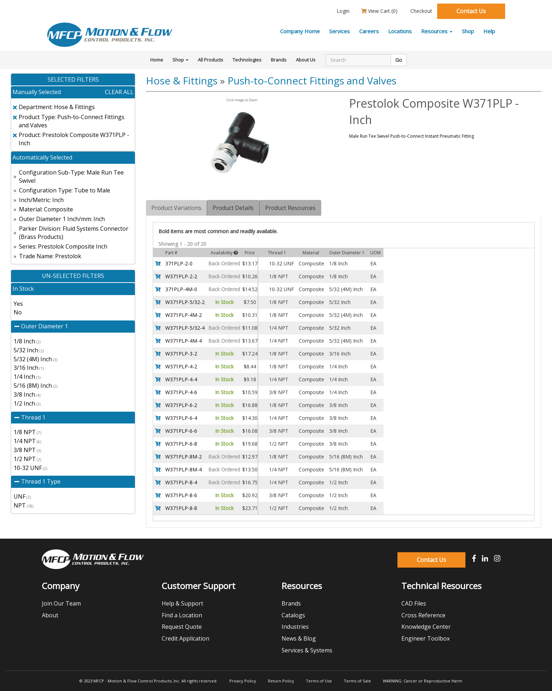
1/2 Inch (27, 403)
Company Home (300, 31)
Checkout (420, 11)
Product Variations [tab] (176, 208)
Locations (400, 31)
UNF (22, 496)
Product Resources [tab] (290, 208)
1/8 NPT (27, 432)
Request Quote (182, 627)
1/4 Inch (27, 377)
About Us (306, 60)
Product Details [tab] (233, 208)
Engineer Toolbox (425, 638)
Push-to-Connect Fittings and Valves (312, 80)
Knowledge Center (426, 627)
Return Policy (281, 680)
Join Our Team (61, 603)
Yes (18, 304)
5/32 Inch (29, 350)
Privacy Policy (242, 680)
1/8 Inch (27, 341)
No (18, 312)
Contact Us (471, 11)
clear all (119, 92)
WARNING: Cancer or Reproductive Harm (422, 680)
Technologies (247, 60)
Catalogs (293, 615)
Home (156, 60)
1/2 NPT (27, 459)
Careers (369, 31)
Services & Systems (307, 650)
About (50, 615)
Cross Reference (423, 615)
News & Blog (299, 638)
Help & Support (182, 603)
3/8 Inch (27, 394)
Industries (295, 627)
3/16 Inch (29, 368)
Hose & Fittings (182, 80)
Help (489, 31)
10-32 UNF (30, 468)
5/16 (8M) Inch (35, 385)
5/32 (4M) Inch (35, 359)
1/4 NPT (27, 441)
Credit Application (185, 638)
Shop (468, 31)
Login (342, 11)
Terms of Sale (357, 680)
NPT (23, 505)
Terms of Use (319, 680)
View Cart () (379, 11)
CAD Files (413, 603)
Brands (279, 60)
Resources (437, 31)
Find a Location (182, 615)
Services (339, 31)
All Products (210, 60)
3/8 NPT (27, 450)
